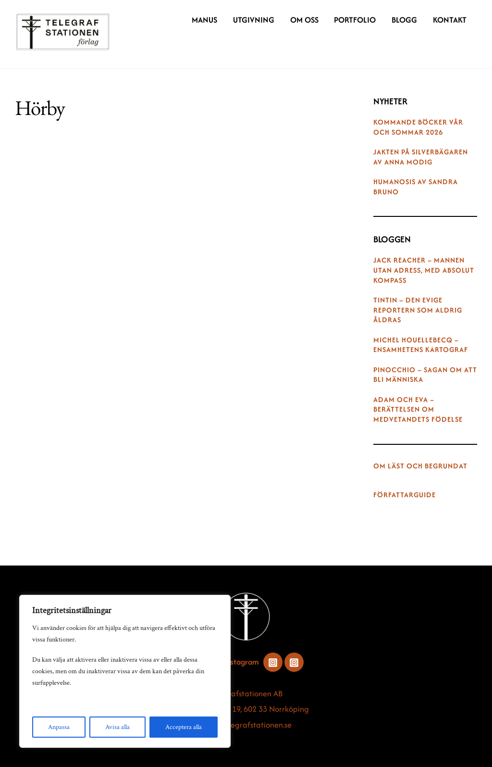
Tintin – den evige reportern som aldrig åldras (417, 310)
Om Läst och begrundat (420, 466)
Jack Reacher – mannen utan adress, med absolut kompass (423, 270)
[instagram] (273, 661)
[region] (125, 671)
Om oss (304, 19)
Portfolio (355, 19)
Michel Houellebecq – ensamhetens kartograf (420, 345)
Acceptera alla (183, 727)
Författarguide (404, 495)
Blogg (404, 19)
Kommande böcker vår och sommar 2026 (418, 127)
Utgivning (253, 19)
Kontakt (450, 19)
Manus (204, 19)
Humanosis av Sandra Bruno (415, 187)
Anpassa (59, 727)
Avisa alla (117, 727)
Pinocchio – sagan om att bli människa (425, 375)
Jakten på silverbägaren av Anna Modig (420, 157)
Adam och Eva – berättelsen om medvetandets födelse (418, 410)
